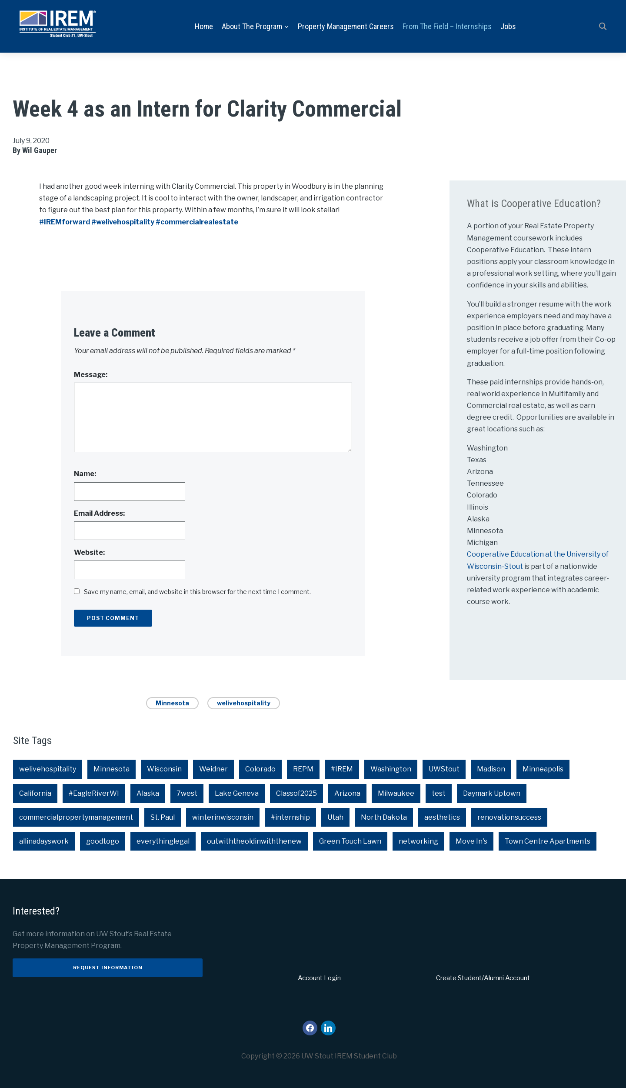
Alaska (148, 793)
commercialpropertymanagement (76, 817)
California (35, 793)
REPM (303, 769)
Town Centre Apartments (547, 841)
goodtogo (102, 841)
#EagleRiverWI (94, 793)
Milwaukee (396, 793)
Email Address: (99, 513)
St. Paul (162, 817)
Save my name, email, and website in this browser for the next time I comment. (197, 591)
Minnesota (172, 703)
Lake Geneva (237, 793)
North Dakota (384, 817)
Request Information (108, 968)
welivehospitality (243, 703)
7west (186, 793)
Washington (390, 769)
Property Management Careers (346, 26)
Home (204, 26)
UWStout (444, 769)
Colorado (260, 769)
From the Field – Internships (447, 26)
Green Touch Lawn (350, 841)
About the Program (252, 26)
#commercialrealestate (197, 222)
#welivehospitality (122, 222)
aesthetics (442, 817)
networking (418, 841)
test (439, 793)
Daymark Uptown (491, 793)
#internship (290, 817)
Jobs (508, 26)
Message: (90, 374)
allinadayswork (44, 841)
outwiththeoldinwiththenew (254, 841)
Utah (335, 817)
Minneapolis (543, 769)
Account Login (319, 978)
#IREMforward (64, 222)
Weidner (213, 769)
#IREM (342, 769)
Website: (89, 552)
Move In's (471, 841)
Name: (85, 474)
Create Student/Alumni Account (483, 978)
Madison (491, 769)
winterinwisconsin (222, 817)
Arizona (347, 793)
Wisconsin (164, 769)
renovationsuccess (509, 817)
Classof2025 (296, 793)
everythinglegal (163, 841)
